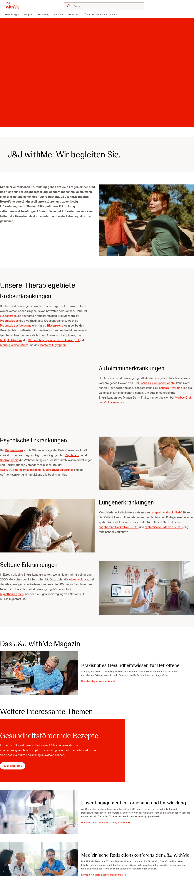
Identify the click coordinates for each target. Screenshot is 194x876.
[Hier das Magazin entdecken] (98, 681)
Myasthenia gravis (11, 594)
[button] (146, 220)
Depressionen (14, 450)
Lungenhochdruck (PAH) (166, 512)
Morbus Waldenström (14, 345)
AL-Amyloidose (78, 579)
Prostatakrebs (9, 321)
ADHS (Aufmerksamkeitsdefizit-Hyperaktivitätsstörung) (36, 470)
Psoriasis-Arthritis (168, 388)
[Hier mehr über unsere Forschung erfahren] (106, 822)
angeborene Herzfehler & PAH (119, 527)
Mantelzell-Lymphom (53, 345)
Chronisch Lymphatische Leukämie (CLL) (54, 340)
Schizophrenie (9, 460)
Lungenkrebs (8, 316)
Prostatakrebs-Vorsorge (15, 325)
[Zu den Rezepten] (12, 765)
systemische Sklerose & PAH (164, 527)
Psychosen (72, 455)
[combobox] (104, 6)
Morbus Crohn (184, 397)
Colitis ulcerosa (114, 402)
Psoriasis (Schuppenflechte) (157, 383)
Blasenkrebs (55, 325)
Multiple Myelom (11, 340)
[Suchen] (105, 6)
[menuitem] (13, 15)
